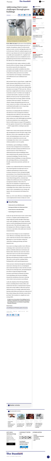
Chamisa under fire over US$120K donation (16, 205)
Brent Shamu (36, 60)
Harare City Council (24, 307)
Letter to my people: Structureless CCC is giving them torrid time (11, 424)
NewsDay (35, 435)
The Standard (36, 437)
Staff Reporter (36, 23)
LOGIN (43, 1)
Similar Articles (15, 405)
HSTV (35, 440)
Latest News (37, 6)
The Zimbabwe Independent (39, 436)
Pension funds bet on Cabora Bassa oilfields (16, 209)
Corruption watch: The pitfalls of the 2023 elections (20, 425)
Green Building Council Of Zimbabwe (13, 307)
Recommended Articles (15, 411)
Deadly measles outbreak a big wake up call (29, 424)
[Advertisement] (19, 360)
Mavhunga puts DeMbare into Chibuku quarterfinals (17, 207)
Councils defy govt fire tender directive (15, 211)
